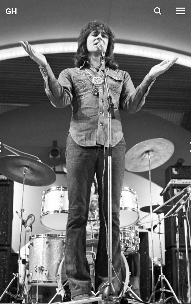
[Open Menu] (180, 11)
